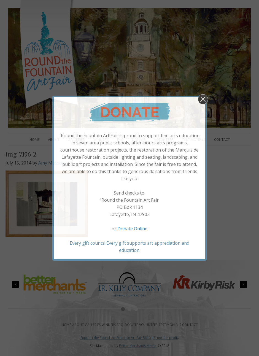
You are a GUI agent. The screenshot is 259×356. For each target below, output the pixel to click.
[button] (203, 99)
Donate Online (132, 229)
